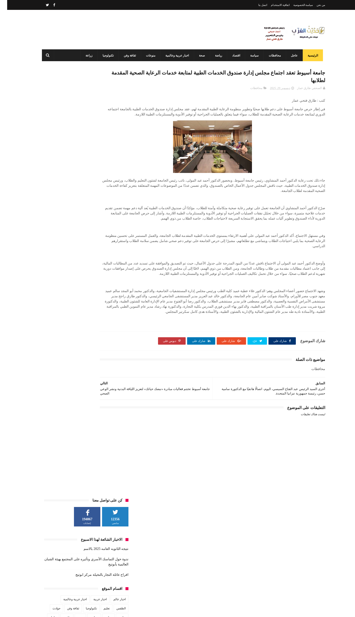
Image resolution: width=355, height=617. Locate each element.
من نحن (313, 4)
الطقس (114, 180)
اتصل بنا (255, 4)
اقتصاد (231, 55)
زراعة (84, 55)
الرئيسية (308, 55)
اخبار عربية (93, 171)
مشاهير (84, 199)
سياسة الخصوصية (296, 4)
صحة (197, 55)
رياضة (213, 55)
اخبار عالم (112, 171)
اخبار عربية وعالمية (172, 55)
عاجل (289, 55)
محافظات (270, 55)
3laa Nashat (238, 609)
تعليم (99, 180)
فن (117, 199)
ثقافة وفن (125, 55)
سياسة (249, 55)
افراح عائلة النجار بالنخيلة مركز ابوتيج (95, 147)
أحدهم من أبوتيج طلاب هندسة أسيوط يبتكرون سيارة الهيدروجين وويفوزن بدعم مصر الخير (167, 588)
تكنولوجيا (103, 55)
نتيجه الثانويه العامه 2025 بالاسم (98, 121)
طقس (60, 189)
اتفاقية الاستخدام (273, 4)
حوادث (49, 180)
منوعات (145, 55)
